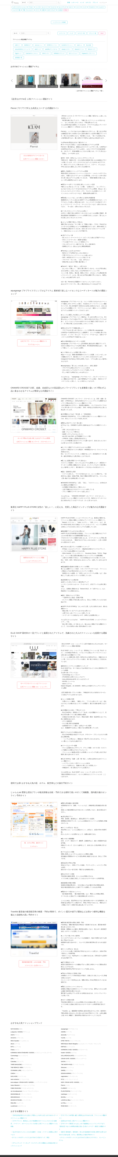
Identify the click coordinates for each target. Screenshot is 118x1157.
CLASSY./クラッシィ (67, 45)
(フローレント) (68, 1088)
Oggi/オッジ (18, 53)
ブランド (95, 2)
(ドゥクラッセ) (18, 1076)
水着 (43, 10)
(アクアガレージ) (69, 1029)
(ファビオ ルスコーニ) (22, 1088)
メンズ (82, 2)
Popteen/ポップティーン (88, 53)
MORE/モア (27, 45)
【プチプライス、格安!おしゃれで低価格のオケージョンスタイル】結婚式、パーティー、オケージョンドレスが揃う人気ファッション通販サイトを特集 (34, 1123)
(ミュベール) (67, 1097)
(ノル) (71, 1082)
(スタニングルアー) (21, 1070)
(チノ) (14, 1073)
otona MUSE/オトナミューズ (22, 49)
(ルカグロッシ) (18, 1106)
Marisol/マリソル (79, 49)
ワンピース (53, 7)
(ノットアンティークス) (29, 1082)
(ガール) (14, 1058)
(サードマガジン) (21, 1064)
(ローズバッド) (68, 1106)
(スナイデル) (67, 1070)
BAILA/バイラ (91, 49)
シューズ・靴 (16, 10)
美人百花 (88, 45)
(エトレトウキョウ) (70, 1041)
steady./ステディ (66, 49)
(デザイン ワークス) (72, 1073)
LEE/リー (17, 45)
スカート (71, 7)
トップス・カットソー (42, 7)
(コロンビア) (17, 1061)
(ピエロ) (65, 1085)
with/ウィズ (38, 49)
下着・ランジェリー (28, 10)
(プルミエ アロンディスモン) (24, 1091)
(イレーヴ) (66, 1038)
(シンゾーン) (67, 1067)
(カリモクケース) (74, 1049)
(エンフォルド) (68, 1046)
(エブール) (15, 1043)
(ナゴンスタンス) (69, 1076)
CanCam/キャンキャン (32, 53)
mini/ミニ (79, 45)
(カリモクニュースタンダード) (31, 1052)
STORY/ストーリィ (52, 45)
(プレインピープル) (71, 1091)
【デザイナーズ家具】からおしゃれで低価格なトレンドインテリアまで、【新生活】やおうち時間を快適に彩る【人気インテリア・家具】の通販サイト (82, 1126)
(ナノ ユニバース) (20, 1079)
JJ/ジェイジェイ (73, 53)
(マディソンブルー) (21, 1094)
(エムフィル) (16, 1046)
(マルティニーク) (69, 1094)
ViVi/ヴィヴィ (45, 53)
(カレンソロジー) (19, 1055)
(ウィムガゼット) (20, 1041)
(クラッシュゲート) (73, 1058)
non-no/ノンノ (39, 45)
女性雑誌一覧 (18, 57)
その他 (60, 10)
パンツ (78, 7)
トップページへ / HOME (59, 22)
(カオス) (15, 1049)
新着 (68, 2)
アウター (31, 7)
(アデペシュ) (20, 1032)
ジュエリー (101, 7)
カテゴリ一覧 (81, 33)
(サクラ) (65, 1061)
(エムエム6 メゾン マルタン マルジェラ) (81, 1043)
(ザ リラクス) (20, 1067)
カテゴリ (88, 2)
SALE (65, 10)
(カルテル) (68, 1052)
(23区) (16, 1029)
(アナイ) (15, 1035)
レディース (75, 2)
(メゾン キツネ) (21, 1100)
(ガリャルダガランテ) (73, 1055)
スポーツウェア (51, 10)
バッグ (84, 7)
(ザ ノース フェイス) (72, 1064)
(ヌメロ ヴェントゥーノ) (69, 1079)
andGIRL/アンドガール (51, 49)
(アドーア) (66, 1032)
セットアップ (62, 7)
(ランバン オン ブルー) (72, 1100)
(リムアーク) (17, 1103)
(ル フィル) (66, 1103)
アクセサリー (92, 7)
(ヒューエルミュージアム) (22, 1085)
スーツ (37, 10)
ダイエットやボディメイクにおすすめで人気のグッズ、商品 (30, 1137)
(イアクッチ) (17, 1038)
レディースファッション (19, 7)
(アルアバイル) (68, 1035)
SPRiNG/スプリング (59, 53)
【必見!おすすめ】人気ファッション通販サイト (75, 1121)
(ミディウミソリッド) (21, 1097)
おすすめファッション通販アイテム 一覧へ (90, 91)
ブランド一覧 (92, 33)
